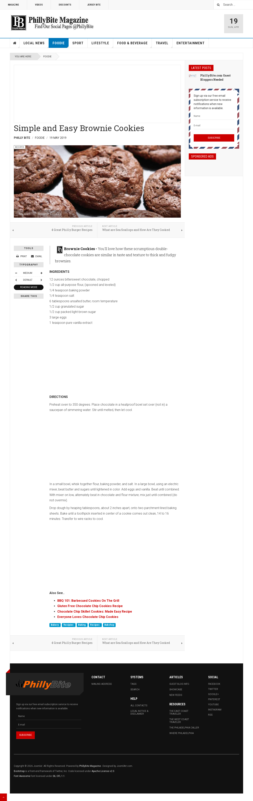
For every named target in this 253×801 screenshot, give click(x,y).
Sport (77, 43)
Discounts (65, 4)
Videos (39, 4)
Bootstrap (19, 771)
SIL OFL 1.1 (59, 776)
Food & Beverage (134, 44)
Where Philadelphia (181, 733)
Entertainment (191, 43)
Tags (133, 684)
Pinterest (214, 699)
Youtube (213, 704)
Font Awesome (22, 776)
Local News (36, 44)
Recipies (68, 625)
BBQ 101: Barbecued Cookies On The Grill (88, 601)
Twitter (213, 689)
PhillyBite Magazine (90, 766)
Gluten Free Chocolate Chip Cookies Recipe (90, 606)
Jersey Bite (94, 4)
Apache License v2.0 (103, 771)
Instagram (214, 709)
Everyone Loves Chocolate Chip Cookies (87, 617)
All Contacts (138, 705)
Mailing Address (102, 684)
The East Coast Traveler (178, 712)
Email (36, 256)
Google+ (213, 694)
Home (15, 43)
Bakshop (109, 625)
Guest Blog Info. (179, 684)
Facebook (214, 684)
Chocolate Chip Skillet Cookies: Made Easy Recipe (94, 611)
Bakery (55, 625)
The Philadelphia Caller (184, 727)
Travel (164, 44)
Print (21, 256)
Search (135, 689)
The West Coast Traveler (179, 721)
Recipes (95, 625)
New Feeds (175, 695)
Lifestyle (102, 44)
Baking (82, 625)
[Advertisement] (97, 92)
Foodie (61, 44)
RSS (210, 714)
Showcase (175, 689)
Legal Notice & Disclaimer (139, 712)
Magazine (13, 4)
